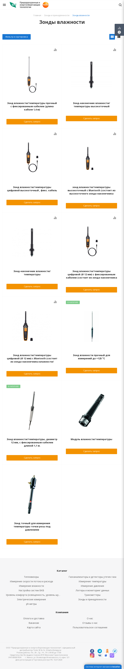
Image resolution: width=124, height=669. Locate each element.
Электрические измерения (31, 599)
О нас (90, 618)
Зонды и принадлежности (92, 599)
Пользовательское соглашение (90, 627)
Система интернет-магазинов (103, 666)
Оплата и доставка (33, 618)
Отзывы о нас (90, 622)
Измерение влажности (31, 585)
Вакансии (34, 622)
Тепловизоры (31, 576)
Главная (37, 15)
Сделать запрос (32, 121)
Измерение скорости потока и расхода (31, 581)
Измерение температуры (92, 581)
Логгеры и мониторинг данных (92, 590)
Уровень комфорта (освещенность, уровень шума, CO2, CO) (34, 594)
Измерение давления (92, 585)
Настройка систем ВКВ (31, 590)
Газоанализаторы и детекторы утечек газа (92, 576)
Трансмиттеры (92, 594)
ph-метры (31, 603)
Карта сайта (34, 627)
